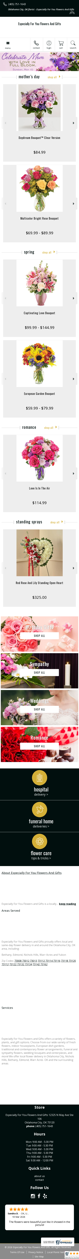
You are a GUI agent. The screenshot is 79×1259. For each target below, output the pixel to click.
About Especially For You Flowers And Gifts (32, 873)
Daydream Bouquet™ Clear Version (39, 138)
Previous (5, 123)
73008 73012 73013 (25, 961)
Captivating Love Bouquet (39, 313)
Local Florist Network (58, 1252)
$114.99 (39, 502)
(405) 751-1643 (17, 4)
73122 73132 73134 (20, 964)
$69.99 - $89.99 (39, 232)
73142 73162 (40, 964)
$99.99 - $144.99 (39, 327)
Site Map (39, 1256)
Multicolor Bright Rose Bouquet (39, 218)
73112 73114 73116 (49, 961)
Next (74, 123)
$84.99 (39, 152)
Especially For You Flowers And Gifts (39, 23)
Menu (8, 48)
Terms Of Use (17, 1252)
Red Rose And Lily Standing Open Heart (39, 583)
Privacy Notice (35, 1252)
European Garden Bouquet (39, 393)
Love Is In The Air (39, 488)
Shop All (52, 77)
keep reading (67, 904)
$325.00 (39, 597)
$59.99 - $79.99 (39, 408)
